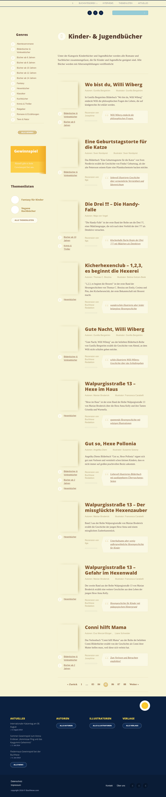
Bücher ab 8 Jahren (26, 62)
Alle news (18, 765)
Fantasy (20, 83)
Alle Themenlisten (24, 220)
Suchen (145, 13)
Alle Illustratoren (102, 726)
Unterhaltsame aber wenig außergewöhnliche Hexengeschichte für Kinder (127, 544)
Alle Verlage (132, 726)
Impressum (16, 785)
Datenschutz (16, 781)
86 (112, 684)
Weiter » (134, 684)
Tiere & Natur (23, 119)
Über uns (121, 786)
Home (73, 3)
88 (124, 684)
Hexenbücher (23, 88)
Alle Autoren (66, 726)
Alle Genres (27, 132)
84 (99, 684)
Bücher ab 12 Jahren (26, 73)
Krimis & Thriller (24, 104)
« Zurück (72, 684)
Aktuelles (143, 3)
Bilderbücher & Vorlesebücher (24, 51)
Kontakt (109, 786)
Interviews (108, 3)
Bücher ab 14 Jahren (26, 78)
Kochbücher (22, 99)
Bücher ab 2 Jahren (69, 481)
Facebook (95, 13)
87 (118, 684)
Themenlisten (126, 3)
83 (93, 684)
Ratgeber (21, 109)
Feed (90, 13)
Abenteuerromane (25, 44)
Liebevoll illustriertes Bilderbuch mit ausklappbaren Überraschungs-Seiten (126, 477)
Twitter (101, 13)
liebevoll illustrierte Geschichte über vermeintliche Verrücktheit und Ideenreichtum (127, 181)
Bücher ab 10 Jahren (26, 68)
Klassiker (21, 93)
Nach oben (144, 705)
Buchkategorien (87, 3)
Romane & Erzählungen (28, 114)
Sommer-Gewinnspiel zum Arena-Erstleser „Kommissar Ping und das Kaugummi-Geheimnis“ (26, 739)
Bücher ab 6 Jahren (26, 57)
